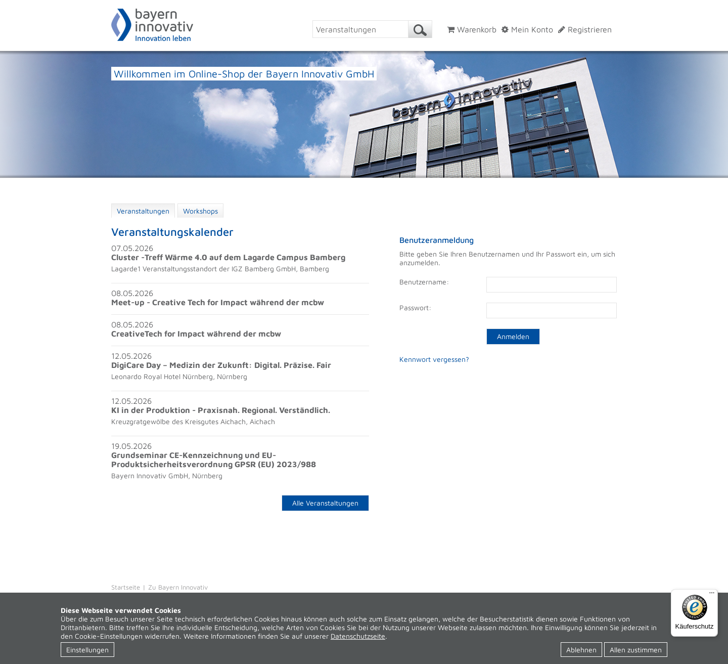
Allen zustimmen (636, 649)
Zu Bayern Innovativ (178, 587)
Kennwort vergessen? (434, 359)
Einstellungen (87, 649)
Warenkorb (471, 29)
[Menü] (712, 595)
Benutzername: (424, 281)
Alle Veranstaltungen (325, 503)
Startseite (125, 587)
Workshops (200, 210)
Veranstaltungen (143, 210)
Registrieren (585, 29)
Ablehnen (581, 649)
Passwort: (415, 307)
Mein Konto (527, 29)
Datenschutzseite (358, 636)
